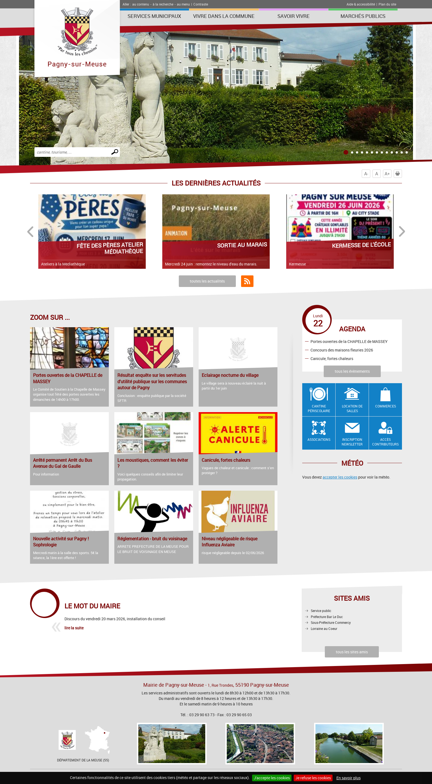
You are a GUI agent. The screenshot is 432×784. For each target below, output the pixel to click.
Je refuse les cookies (313, 777)
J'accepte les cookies (272, 777)
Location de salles (352, 408)
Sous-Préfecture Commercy (331, 622)
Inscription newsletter (352, 441)
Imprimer (398, 174)
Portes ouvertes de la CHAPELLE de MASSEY (349, 341)
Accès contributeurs (385, 441)
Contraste (200, 4)
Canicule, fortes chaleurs (331, 358)
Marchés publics (363, 16)
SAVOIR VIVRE (293, 16)
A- (366, 174)
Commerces (385, 406)
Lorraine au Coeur (324, 628)
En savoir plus (348, 777)
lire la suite (73, 627)
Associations (318, 439)
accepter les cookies (340, 477)
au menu (183, 4)
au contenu (140, 4)
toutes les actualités (207, 281)
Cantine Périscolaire (319, 408)
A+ (387, 174)
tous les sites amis (352, 651)
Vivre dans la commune (224, 16)
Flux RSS (247, 281)
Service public (321, 610)
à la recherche (163, 4)
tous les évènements (352, 371)
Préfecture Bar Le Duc (327, 616)
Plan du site (387, 4)
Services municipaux (154, 16)
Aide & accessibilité (361, 4)
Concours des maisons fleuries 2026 (341, 350)
